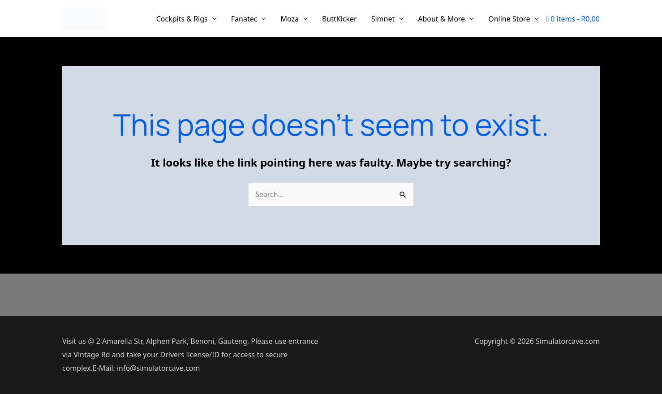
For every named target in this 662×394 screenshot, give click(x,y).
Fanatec (244, 19)
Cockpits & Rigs (182, 19)
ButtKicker (339, 19)
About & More (441, 19)
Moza (289, 19)
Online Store (509, 19)
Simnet (383, 19)
